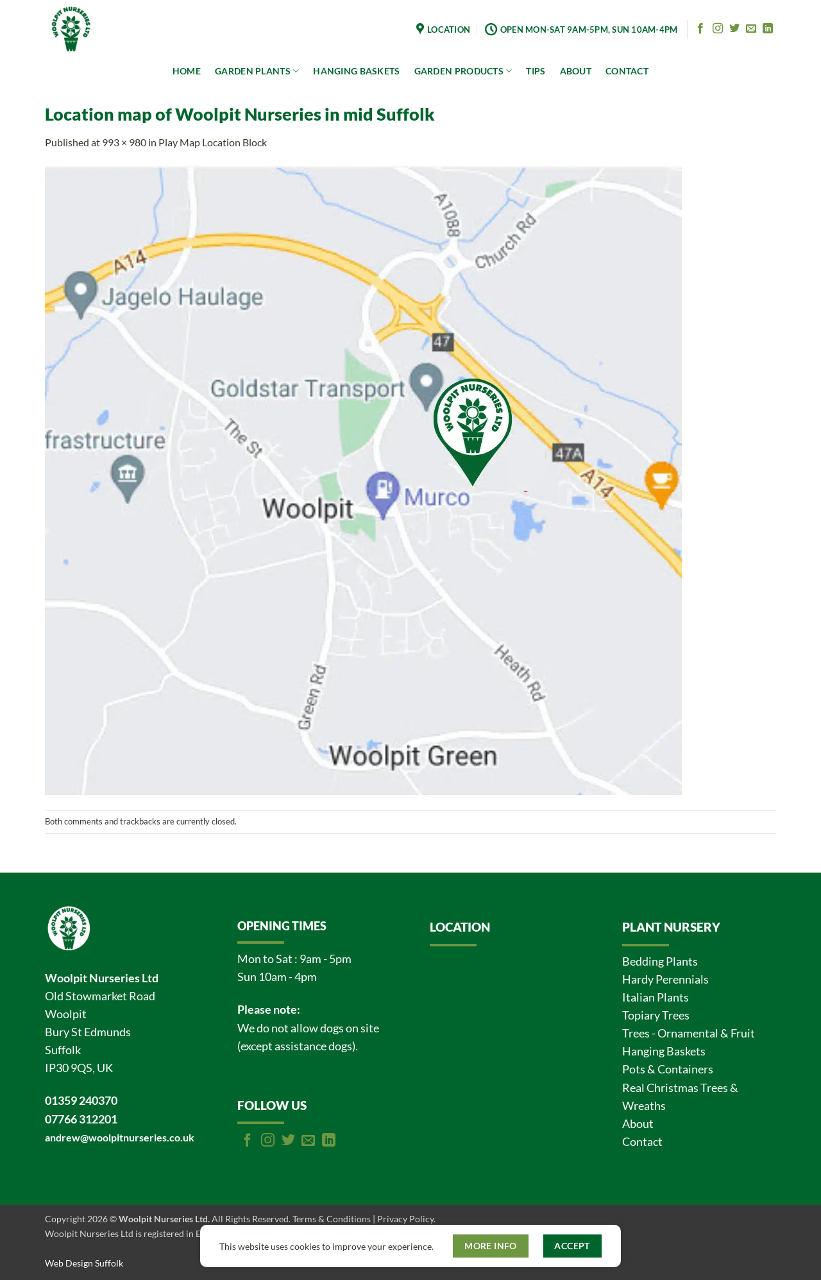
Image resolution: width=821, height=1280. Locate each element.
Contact (642, 1141)
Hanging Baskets (664, 1051)
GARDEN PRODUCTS (463, 71)
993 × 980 (124, 142)
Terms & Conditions (331, 1218)
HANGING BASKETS (356, 70)
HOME (187, 70)
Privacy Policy (405, 1218)
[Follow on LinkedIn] (768, 29)
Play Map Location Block (212, 142)
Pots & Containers (667, 1069)
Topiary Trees (656, 1015)
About (638, 1124)
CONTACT (626, 70)
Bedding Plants (660, 961)
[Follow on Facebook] (700, 29)
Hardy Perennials (665, 979)
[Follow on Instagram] (718, 29)
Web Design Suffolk (84, 1263)
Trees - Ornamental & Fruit (688, 1033)
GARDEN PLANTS (257, 71)
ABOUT (575, 70)
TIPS (535, 70)
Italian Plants (655, 997)
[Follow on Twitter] (734, 29)
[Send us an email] (751, 29)
